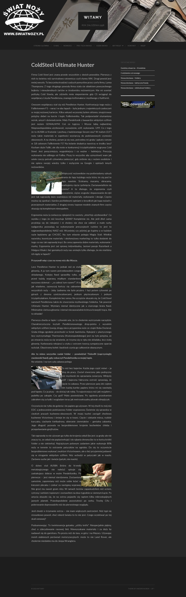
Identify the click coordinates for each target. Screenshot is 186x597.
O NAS (56, 46)
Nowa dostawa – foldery (131, 78)
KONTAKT (132, 46)
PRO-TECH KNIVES (84, 46)
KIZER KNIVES (102, 46)
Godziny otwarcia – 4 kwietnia (133, 68)
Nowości (68, 46)
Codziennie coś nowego (130, 73)
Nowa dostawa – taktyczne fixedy (134, 83)
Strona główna (41, 46)
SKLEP (143, 46)
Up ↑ (153, 589)
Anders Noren (143, 589)
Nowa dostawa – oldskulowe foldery (135, 88)
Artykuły (116, 46)
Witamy (93, 17)
